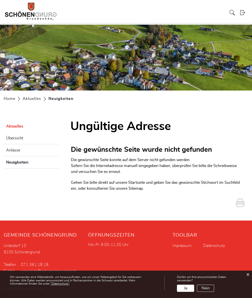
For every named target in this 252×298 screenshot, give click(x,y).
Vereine (170, 8)
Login (244, 18)
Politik (72, 8)
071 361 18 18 (34, 265)
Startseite (136, 183)
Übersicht (14, 138)
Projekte (107, 8)
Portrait (58, 8)
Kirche (138, 8)
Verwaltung (88, 8)
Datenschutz (214, 246)
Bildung (205, 8)
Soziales (124, 8)
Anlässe (13, 150)
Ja (185, 288)
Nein (206, 288)
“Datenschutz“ (59, 283)
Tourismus (188, 8)
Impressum (182, 246)
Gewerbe (154, 8)
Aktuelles (222, 8)
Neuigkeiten (29, 161)
